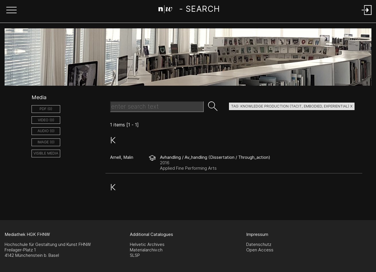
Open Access (259, 250)
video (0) (46, 120)
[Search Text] (157, 106)
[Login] (367, 15)
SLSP (135, 255)
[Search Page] (189, 10)
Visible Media (46, 153)
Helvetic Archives (147, 244)
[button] (11, 10)
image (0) (46, 142)
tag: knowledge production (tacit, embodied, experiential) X (291, 106)
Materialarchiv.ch (146, 250)
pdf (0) (46, 109)
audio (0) (46, 131)
